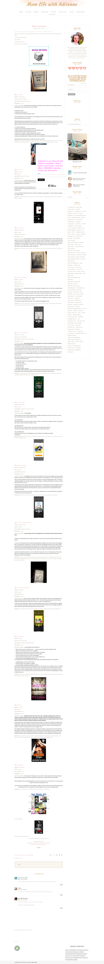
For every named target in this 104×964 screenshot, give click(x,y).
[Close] (68, 145)
